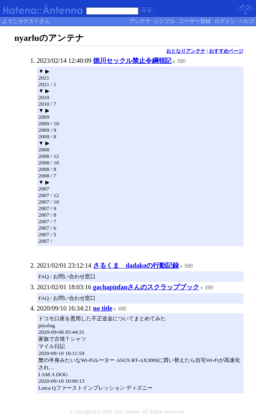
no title (103, 308)
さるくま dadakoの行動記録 (136, 265)
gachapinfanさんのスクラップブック (146, 287)
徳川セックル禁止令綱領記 (132, 60)
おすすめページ (226, 51)
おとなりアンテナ (185, 51)
